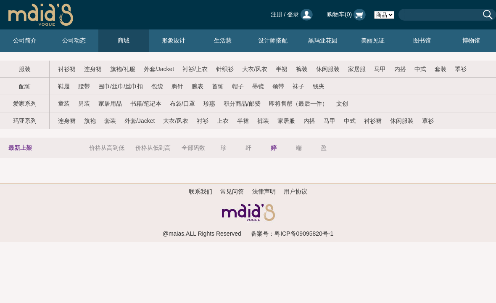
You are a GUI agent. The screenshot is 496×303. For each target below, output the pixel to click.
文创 (342, 103)
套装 (440, 69)
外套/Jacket (159, 69)
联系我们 (200, 191)
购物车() (346, 14)
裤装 (302, 69)
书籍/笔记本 (145, 103)
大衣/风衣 (254, 69)
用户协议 (295, 191)
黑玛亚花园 (323, 40)
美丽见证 (373, 40)
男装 (84, 103)
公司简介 (25, 40)
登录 (293, 14)
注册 (276, 14)
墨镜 (258, 86)
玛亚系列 (25, 120)
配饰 (25, 86)
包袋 (157, 86)
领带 (278, 86)
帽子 (238, 86)
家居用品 (110, 103)
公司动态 (74, 40)
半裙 (282, 69)
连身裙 (93, 69)
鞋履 (64, 86)
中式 (420, 69)
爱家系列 (25, 103)
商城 (123, 40)
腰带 (84, 86)
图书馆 (422, 40)
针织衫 (225, 69)
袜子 (298, 86)
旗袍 (90, 120)
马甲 (380, 69)
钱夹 (319, 86)
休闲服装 (328, 69)
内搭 (400, 69)
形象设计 (173, 40)
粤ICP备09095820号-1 (303, 233)
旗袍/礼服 (122, 69)
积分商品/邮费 (242, 103)
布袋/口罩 (182, 103)
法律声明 (264, 191)
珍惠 (209, 103)
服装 (25, 69)
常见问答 (232, 191)
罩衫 (461, 69)
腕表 (197, 86)
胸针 (177, 86)
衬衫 (202, 120)
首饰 (218, 86)
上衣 (223, 120)
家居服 (357, 69)
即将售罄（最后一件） (298, 103)
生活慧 (223, 40)
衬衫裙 (67, 69)
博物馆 (471, 40)
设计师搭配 (273, 40)
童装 (64, 103)
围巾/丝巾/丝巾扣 (120, 86)
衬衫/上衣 (195, 69)
